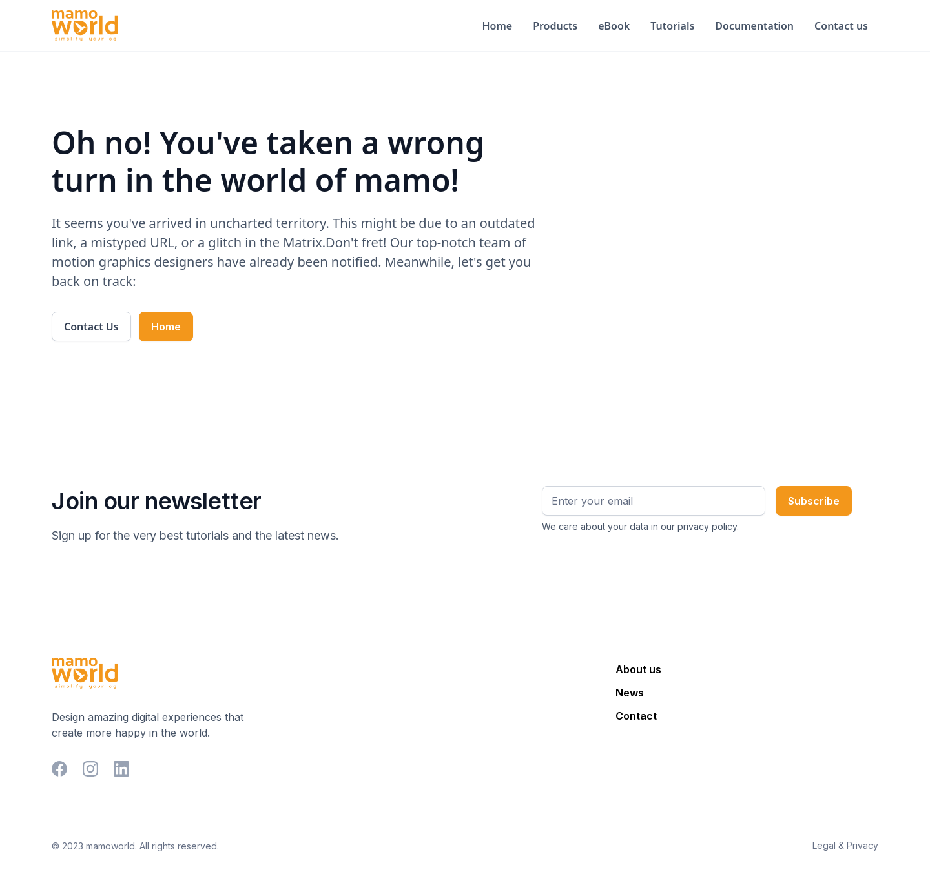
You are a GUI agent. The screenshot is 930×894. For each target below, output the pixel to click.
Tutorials (672, 26)
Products (555, 26)
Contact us (841, 26)
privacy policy (707, 526)
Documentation (754, 26)
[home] (85, 25)
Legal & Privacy (845, 845)
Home (497, 26)
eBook (614, 26)
